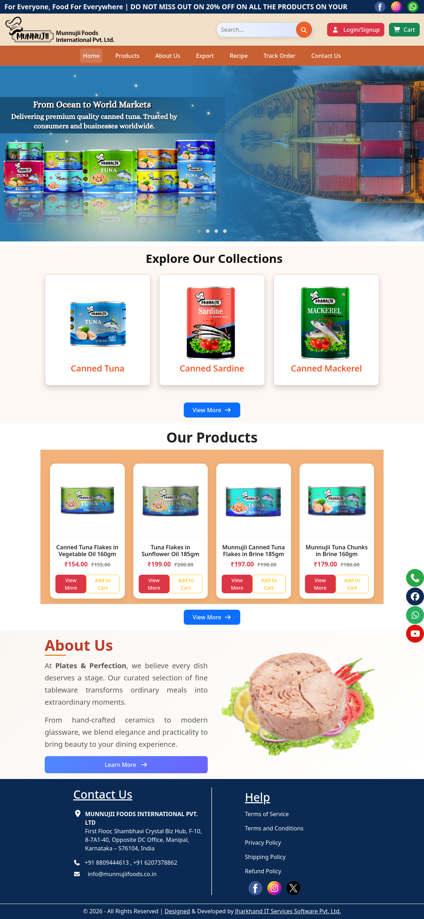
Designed (177, 911)
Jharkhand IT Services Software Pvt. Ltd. (288, 911)
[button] (199, 231)
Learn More (126, 765)
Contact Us (326, 56)
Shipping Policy (265, 857)
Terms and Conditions (274, 828)
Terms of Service (267, 814)
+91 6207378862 (155, 862)
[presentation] (12, 156)
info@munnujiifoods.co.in (120, 874)
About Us (167, 56)
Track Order (279, 56)
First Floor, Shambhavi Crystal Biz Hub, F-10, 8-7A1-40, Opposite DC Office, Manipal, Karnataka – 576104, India (143, 831)
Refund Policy (263, 871)
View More (212, 410)
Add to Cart (102, 584)
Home (91, 56)
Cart (409, 30)
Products (127, 56)
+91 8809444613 (107, 862)
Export (205, 56)
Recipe (239, 56)
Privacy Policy (263, 842)
